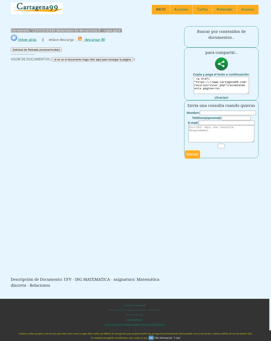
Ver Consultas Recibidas (129, 324)
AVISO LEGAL (111, 324)
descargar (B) (91, 40)
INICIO (161, 9)
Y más (177, 337)
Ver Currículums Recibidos (153, 324)
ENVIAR (192, 161)
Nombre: (193, 116)
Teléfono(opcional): (207, 121)
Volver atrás (24, 40)
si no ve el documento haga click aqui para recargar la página (92, 59)
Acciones (181, 9)
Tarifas (202, 9)
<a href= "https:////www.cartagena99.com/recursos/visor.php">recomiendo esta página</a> (221, 87)
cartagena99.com (134, 319)
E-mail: (193, 126)
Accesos (247, 9)
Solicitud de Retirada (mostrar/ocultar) (36, 49)
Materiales (225, 9)
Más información (163, 337)
